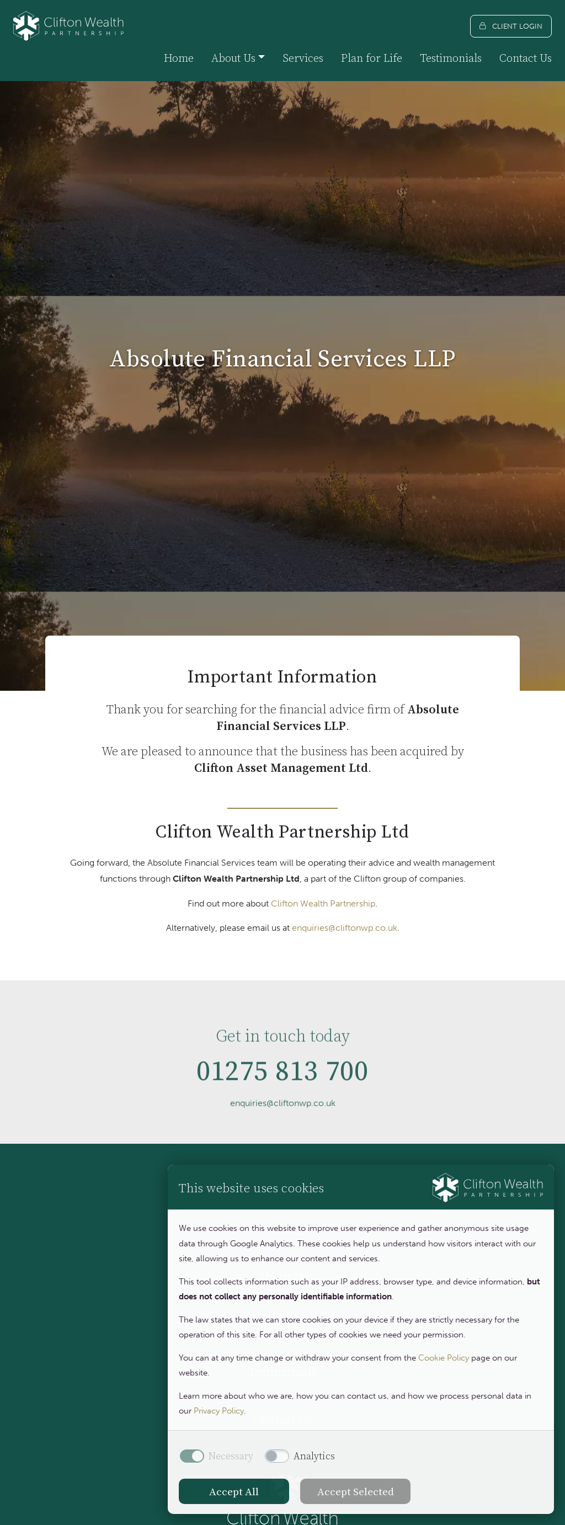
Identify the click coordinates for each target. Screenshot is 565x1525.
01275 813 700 (282, 1106)
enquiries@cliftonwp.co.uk (344, 928)
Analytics (314, 1456)
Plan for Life (371, 58)
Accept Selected (355, 1491)
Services (302, 58)
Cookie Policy (443, 1358)
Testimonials (451, 58)
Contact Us (525, 58)
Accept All (234, 1491)
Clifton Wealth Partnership (323, 903)
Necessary (231, 1456)
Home (179, 58)
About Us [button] (233, 58)
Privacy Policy (219, 1411)
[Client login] (511, 26)
